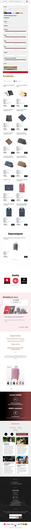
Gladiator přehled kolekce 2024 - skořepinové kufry (15, 338)
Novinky (19, 427)
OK (20, 517)
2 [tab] (13, 285)
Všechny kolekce (15, 344)
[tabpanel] (15, 247)
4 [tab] (17, 259)
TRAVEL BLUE (16, 8)
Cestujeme (15, 429)
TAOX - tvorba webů (15, 527)
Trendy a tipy (12, 427)
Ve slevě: (19, 81)
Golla (5, 8)
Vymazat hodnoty (10, 69)
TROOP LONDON (22, 8)
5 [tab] (17, 285)
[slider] (4, 31)
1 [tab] (13, 259)
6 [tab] (18, 285)
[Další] (5, 434)
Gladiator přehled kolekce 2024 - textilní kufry (15, 341)
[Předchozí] (11, 434)
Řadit (4, 81)
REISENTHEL (10, 8)
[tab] (26, 327)
